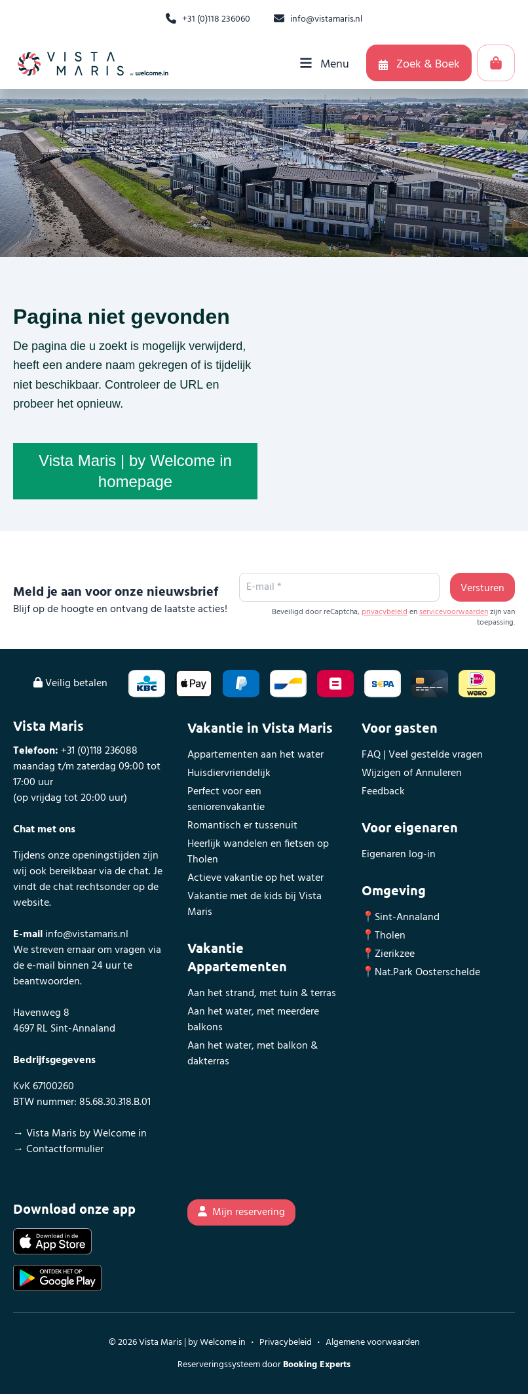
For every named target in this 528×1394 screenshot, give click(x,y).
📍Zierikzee (388, 954)
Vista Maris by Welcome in (86, 1133)
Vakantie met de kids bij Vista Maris (254, 904)
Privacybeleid (285, 1342)
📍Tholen (383, 936)
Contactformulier (65, 1149)
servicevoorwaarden (453, 612)
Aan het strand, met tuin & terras (261, 993)
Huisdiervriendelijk (229, 773)
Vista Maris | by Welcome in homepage (135, 471)
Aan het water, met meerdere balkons (253, 1020)
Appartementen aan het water (255, 755)
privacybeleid (384, 612)
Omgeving (394, 890)
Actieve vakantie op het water (255, 878)
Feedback (383, 792)
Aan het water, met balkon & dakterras (252, 1054)
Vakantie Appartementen (237, 957)
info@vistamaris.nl (86, 934)
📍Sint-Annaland (401, 917)
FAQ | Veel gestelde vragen (422, 755)
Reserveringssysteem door (264, 1364)
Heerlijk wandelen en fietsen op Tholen (258, 852)
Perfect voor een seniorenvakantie (226, 799)
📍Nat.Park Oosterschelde (421, 972)
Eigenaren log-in (399, 854)
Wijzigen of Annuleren (412, 773)
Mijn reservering (241, 1212)
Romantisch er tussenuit (242, 826)
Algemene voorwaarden (373, 1342)
